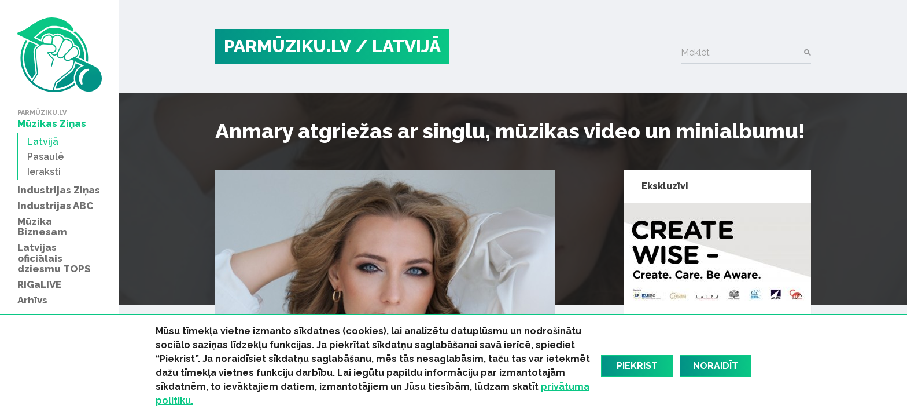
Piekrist (637, 365)
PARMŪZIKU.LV (287, 46)
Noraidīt (715, 365)
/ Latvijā (398, 46)
